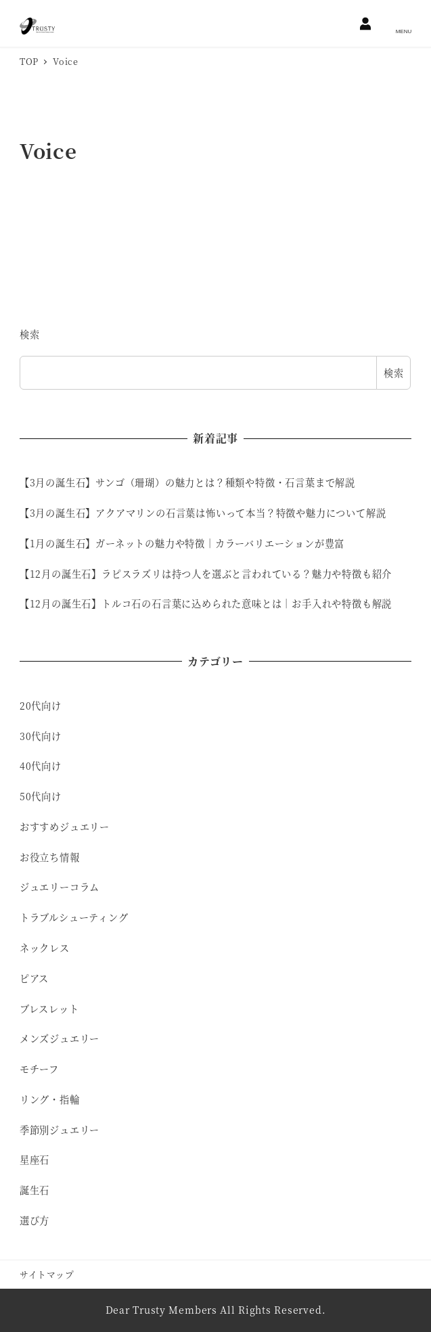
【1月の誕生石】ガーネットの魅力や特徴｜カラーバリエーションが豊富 (182, 543)
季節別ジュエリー (59, 1129)
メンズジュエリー (59, 1038)
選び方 (34, 1220)
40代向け (41, 766)
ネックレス (45, 948)
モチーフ (39, 1069)
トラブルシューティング (74, 917)
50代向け (41, 796)
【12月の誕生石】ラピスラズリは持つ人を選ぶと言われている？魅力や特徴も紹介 (206, 573)
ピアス (34, 978)
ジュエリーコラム (59, 887)
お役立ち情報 (50, 857)
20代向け (41, 705)
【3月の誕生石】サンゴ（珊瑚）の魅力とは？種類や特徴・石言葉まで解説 (187, 482)
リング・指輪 (50, 1099)
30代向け (41, 736)
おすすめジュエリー (65, 826)
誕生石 (34, 1190)
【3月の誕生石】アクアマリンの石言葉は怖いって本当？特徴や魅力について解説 (203, 513)
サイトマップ (47, 1274)
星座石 (34, 1159)
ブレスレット (49, 1008)
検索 (30, 334)
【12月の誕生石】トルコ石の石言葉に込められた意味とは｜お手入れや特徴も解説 (206, 603)
